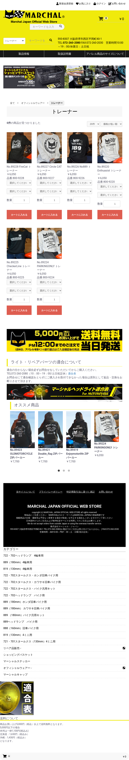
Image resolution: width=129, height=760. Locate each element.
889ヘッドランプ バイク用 (20, 621)
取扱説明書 (64, 53)
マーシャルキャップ (15, 674)
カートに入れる (19, 214)
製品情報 (23, 53)
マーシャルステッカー (16, 661)
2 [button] (64, 471)
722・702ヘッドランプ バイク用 (24, 595)
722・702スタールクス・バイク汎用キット (29, 588)
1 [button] (59, 471)
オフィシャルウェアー (17, 668)
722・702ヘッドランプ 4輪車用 (23, 555)
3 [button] (69, 471)
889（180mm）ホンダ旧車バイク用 (25, 601)
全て (12, 103)
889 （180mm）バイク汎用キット (24, 615)
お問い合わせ (106, 491)
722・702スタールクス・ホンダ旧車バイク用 (30, 575)
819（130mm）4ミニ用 (17, 635)
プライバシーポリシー (50, 491)
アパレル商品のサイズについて (105, 53)
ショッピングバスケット (18, 654)
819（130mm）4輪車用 (17, 568)
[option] (22, 439)
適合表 (72, 373)
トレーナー (57, 103)
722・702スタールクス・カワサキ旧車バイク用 (32, 582)
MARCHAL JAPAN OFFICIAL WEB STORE (65, 506)
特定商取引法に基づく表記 (81, 491)
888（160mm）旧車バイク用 (21, 628)
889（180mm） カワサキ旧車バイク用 (26, 608)
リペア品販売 (12, 648)
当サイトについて (25, 491)
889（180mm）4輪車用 (17, 562)
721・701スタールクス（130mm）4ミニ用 (29, 641)
